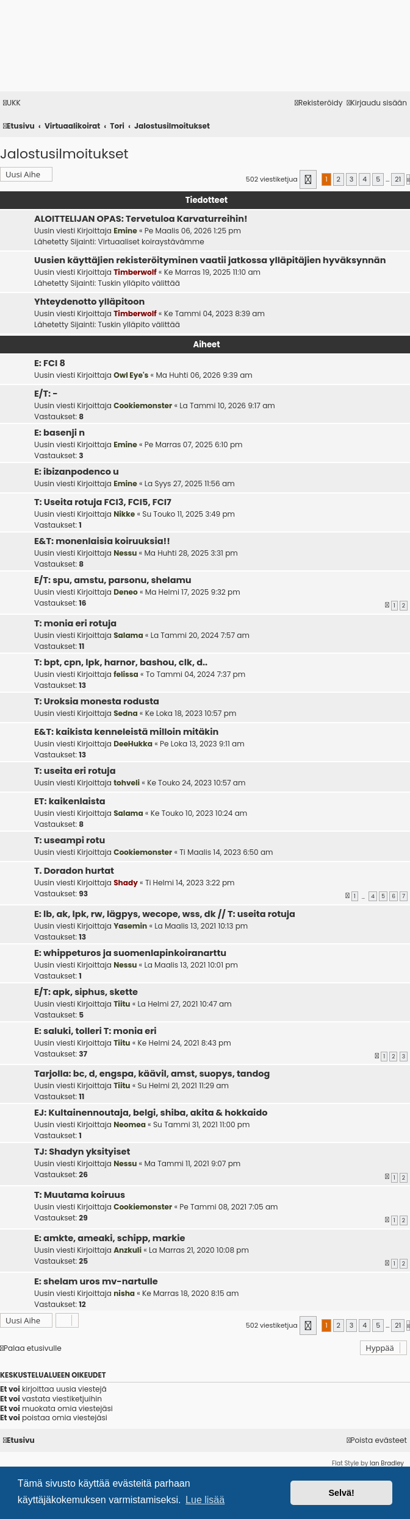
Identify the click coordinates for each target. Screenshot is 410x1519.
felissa (125, 674)
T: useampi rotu (69, 840)
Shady (125, 882)
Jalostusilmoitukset (64, 153)
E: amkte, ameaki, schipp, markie (109, 1238)
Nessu (125, 553)
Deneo (125, 592)
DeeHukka (133, 743)
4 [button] (364, 179)
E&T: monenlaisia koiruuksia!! (102, 541)
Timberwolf (134, 272)
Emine (125, 230)
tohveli (126, 782)
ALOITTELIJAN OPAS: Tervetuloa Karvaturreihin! (141, 219)
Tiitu (121, 1004)
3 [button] (351, 179)
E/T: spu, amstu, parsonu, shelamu (113, 580)
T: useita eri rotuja (75, 771)
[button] (308, 179)
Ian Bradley (387, 1463)
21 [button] (398, 179)
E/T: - (46, 394)
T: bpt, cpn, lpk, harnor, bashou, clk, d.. (120, 662)
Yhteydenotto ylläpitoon (89, 302)
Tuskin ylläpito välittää (139, 283)
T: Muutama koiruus (79, 1195)
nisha (124, 1293)
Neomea (129, 1124)
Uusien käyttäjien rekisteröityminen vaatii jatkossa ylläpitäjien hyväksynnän (210, 260)
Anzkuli (127, 1250)
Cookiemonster (142, 405)
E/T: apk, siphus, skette (86, 992)
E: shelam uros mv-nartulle (96, 1281)
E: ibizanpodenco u (76, 472)
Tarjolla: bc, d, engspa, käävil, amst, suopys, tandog (152, 1074)
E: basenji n (59, 433)
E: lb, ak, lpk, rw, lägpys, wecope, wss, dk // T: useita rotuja (164, 914)
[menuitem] (12, 103)
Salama (128, 635)
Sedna (125, 713)
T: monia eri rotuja (75, 623)
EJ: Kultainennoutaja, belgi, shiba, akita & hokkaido (151, 1112)
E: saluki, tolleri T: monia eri (95, 1031)
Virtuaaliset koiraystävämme (151, 241)
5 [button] (378, 179)
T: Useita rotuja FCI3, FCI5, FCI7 (102, 502)
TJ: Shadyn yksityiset (82, 1151)
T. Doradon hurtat (74, 871)
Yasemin (130, 926)
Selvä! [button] (341, 1493)
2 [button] (338, 179)
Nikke (124, 514)
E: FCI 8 (49, 363)
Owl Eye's (130, 375)
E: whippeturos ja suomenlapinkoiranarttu (130, 953)
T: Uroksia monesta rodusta (96, 701)
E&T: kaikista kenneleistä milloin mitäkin (126, 732)
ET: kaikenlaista (70, 801)
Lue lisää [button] (205, 1500)
